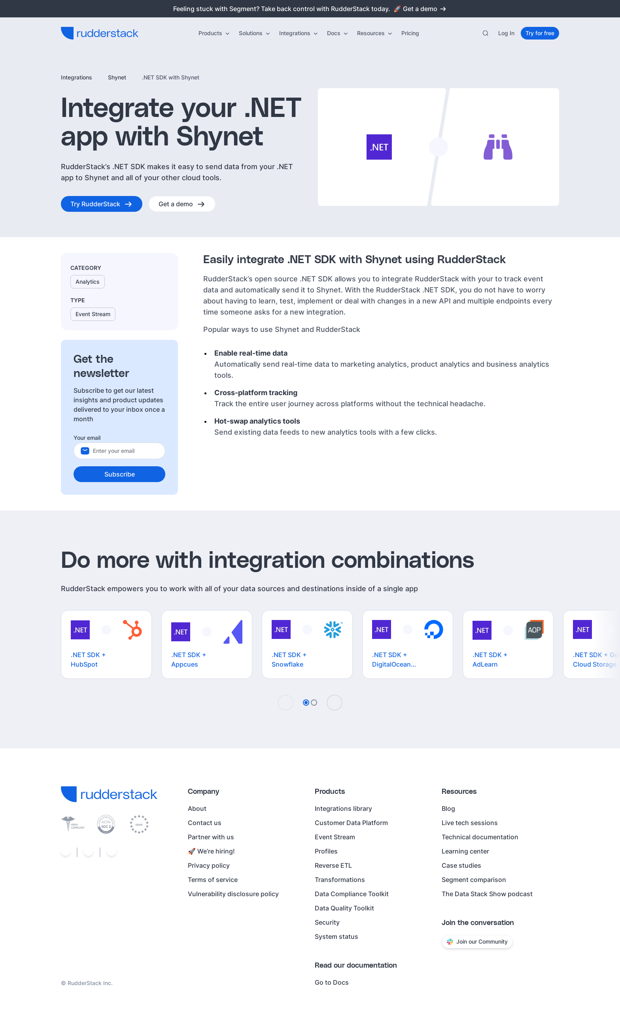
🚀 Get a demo (420, 9)
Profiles (326, 851)
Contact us (204, 823)
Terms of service (213, 880)
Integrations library (343, 808)
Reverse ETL (333, 865)
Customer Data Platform (351, 823)
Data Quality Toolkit (344, 908)
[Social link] (65, 852)
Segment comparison (474, 880)
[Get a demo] (182, 204)
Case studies (461, 865)
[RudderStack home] (99, 33)
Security (327, 922)
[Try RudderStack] (101, 204)
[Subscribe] (119, 474)
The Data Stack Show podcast (487, 894)
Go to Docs (332, 982)
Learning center (465, 851)
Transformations (340, 880)
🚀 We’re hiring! (211, 851)
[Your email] (126, 451)
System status (336, 936)
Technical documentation (480, 837)
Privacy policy (209, 865)
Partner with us (211, 837)
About (197, 808)
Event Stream (335, 837)
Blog (448, 808)
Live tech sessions (470, 823)
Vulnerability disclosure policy (233, 894)
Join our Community (477, 941)
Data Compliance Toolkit (352, 894)
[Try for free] (540, 33)
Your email (87, 437)
